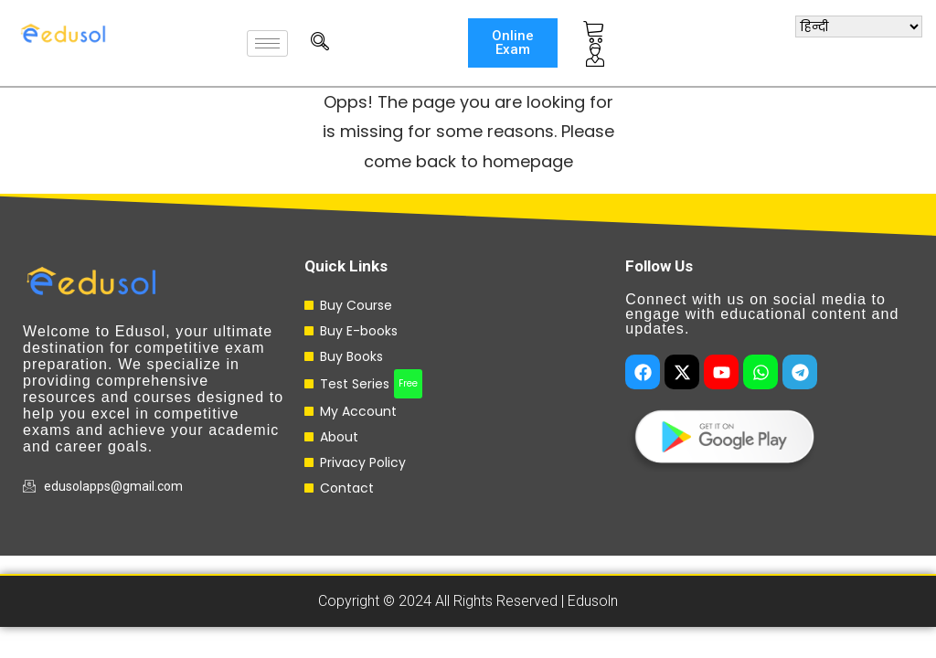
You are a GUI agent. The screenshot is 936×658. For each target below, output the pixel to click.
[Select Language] (858, 26)
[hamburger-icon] (267, 43)
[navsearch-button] (310, 43)
